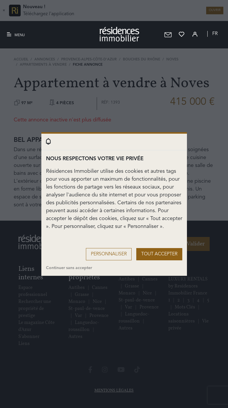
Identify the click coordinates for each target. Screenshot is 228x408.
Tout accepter (159, 254)
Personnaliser (109, 254)
